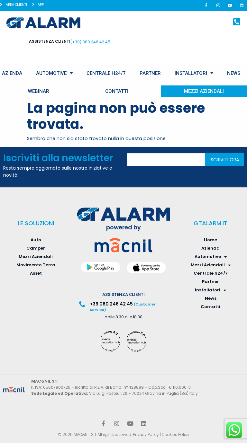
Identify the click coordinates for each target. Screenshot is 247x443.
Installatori (194, 73)
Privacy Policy (146, 434)
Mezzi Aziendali (204, 91)
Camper (35, 248)
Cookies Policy (175, 434)
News (233, 73)
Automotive (54, 73)
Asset (36, 273)
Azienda (12, 73)
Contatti (116, 91)
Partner (150, 73)
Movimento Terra (35, 265)
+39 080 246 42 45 (111, 304)
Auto (36, 240)
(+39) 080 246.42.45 (90, 42)
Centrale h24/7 (106, 73)
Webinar (38, 91)
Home (210, 240)
